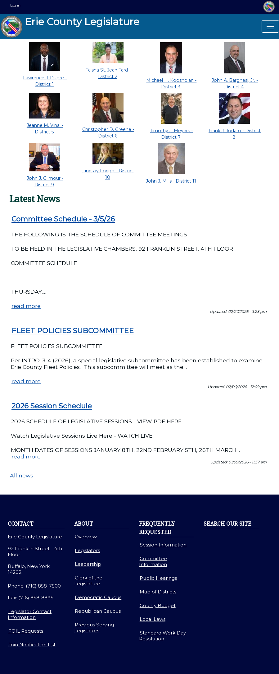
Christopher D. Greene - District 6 (108, 133)
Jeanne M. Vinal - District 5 (45, 129)
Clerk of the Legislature (88, 581)
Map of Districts (158, 592)
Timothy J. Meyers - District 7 (171, 134)
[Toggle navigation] (270, 26)
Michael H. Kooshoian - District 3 (171, 83)
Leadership (88, 564)
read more (26, 306)
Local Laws (152, 619)
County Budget (158, 605)
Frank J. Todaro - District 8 (235, 134)
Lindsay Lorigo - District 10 (108, 174)
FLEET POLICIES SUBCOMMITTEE (72, 330)
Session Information (163, 545)
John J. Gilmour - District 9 (45, 181)
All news (21, 475)
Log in (15, 5)
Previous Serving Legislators (94, 628)
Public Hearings (158, 578)
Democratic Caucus (98, 597)
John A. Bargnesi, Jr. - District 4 (235, 83)
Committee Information (153, 561)
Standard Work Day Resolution (162, 636)
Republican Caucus (98, 611)
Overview (86, 537)
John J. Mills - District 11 (171, 181)
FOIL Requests (25, 631)
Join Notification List (32, 645)
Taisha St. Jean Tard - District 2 (108, 73)
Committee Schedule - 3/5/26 (63, 219)
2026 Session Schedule (51, 406)
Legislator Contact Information (30, 614)
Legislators (87, 550)
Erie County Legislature (70, 27)
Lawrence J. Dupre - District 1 (45, 81)
